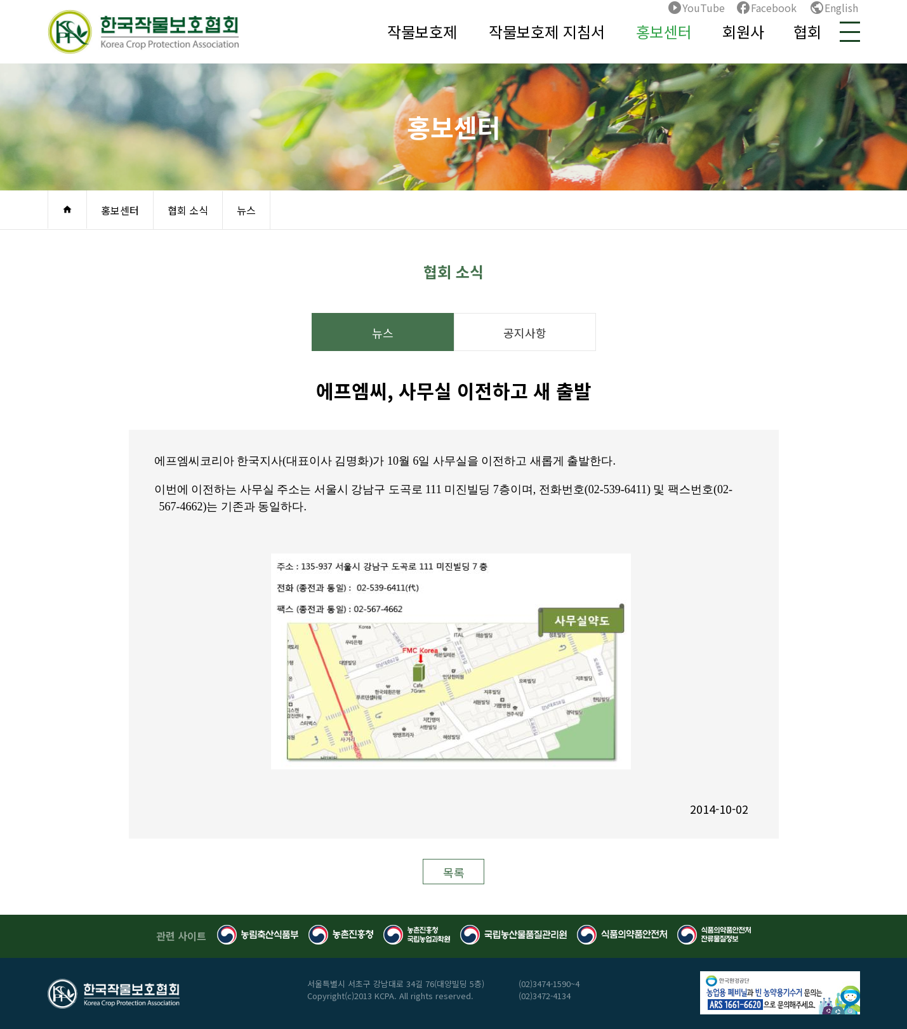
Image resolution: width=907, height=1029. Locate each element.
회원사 (743, 31)
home (67, 209)
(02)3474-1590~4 (549, 984)
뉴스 (246, 210)
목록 (454, 872)
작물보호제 (422, 31)
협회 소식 (188, 210)
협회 (807, 31)
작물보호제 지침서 (547, 31)
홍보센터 (664, 31)
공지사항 (524, 332)
